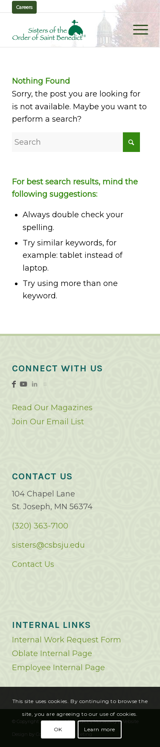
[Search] (76, 142)
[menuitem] (136, 30)
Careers (24, 7)
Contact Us (33, 564)
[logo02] (66, 30)
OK (58, 729)
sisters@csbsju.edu (48, 545)
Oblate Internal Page (52, 653)
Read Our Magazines (52, 407)
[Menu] (136, 30)
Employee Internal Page (58, 667)
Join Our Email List (48, 421)
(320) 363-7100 (40, 526)
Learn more (99, 729)
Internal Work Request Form (66, 640)
